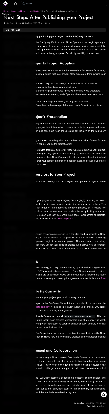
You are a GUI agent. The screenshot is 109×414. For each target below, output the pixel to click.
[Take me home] (6, 3)
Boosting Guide (65, 218)
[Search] (64, 3)
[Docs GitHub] (15, 3)
